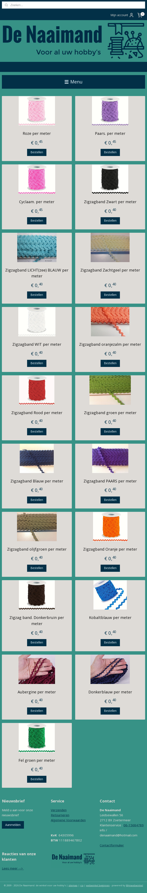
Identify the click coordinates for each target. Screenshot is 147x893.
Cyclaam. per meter (36, 201)
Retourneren (60, 815)
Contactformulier (112, 845)
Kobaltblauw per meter (110, 617)
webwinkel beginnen (98, 885)
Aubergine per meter (37, 691)
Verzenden (59, 810)
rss (81, 885)
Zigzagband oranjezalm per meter (110, 344)
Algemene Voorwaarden (68, 820)
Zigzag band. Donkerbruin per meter (36, 620)
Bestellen (36, 152)
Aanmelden (13, 825)
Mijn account (122, 15)
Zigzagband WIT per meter (36, 344)
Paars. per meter (110, 133)
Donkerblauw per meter (110, 691)
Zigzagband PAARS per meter (110, 481)
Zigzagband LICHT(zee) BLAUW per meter (36, 273)
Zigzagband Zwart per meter (110, 201)
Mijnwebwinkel (134, 885)
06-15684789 (133, 825)
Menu (74, 82)
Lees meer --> (13, 868)
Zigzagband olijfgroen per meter (37, 549)
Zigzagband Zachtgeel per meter (110, 270)
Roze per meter (37, 133)
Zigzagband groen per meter (110, 412)
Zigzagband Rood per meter (36, 412)
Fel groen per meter (36, 760)
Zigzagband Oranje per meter (110, 549)
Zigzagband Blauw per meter (36, 481)
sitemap (72, 885)
